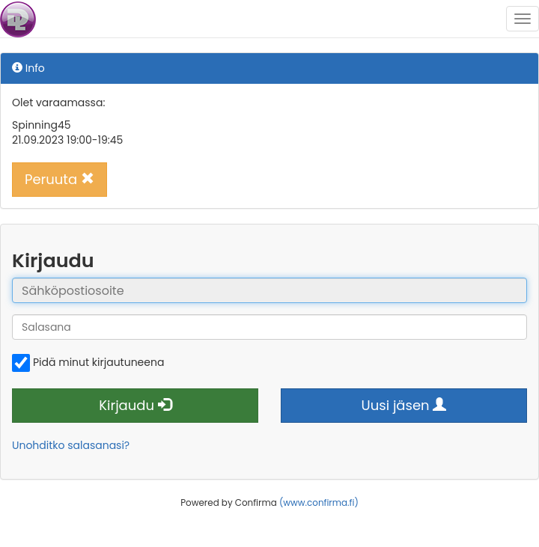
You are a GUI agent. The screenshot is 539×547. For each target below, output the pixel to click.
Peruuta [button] (59, 179)
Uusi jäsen (404, 405)
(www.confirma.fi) (319, 503)
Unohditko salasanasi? (71, 445)
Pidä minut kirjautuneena (88, 363)
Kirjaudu (135, 405)
